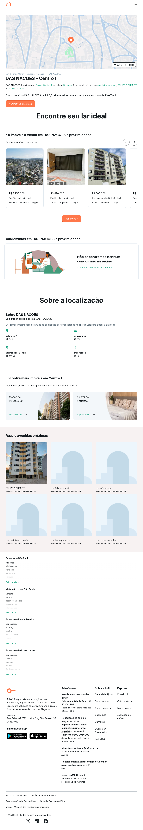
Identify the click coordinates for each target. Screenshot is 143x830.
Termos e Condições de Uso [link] (21, 801)
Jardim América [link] (13, 669)
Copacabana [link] (11, 624)
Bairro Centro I (44, 85)
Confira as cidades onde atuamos (94, 267)
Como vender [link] (102, 701)
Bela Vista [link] (10, 573)
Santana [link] (9, 594)
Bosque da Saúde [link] (14, 601)
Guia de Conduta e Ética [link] (52, 801)
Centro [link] (9, 631)
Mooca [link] (9, 597)
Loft (7, 74)
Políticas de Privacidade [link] (44, 795)
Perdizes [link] (10, 570)
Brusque (31, 74)
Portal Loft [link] (122, 694)
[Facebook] (46, 821)
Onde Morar (18, 74)
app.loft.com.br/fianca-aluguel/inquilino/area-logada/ (74, 728)
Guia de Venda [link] (125, 701)
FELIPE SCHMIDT (127, 85)
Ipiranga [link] (9, 662)
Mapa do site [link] (124, 708)
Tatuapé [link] (9, 577)
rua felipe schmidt (106, 85)
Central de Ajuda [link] (104, 694)
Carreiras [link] (100, 721)
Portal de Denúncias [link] (16, 795)
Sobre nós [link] (100, 715)
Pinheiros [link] (10, 563)
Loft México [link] (101, 739)
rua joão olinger (16, 88)
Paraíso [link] (9, 665)
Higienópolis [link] (11, 604)
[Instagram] (28, 821)
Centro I (41, 74)
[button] (71, 42)
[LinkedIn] (37, 821)
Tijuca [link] (8, 638)
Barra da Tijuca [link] (13, 634)
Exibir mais (13, 582)
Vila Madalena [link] (12, 608)
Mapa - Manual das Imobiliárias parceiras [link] (27, 807)
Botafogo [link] (10, 627)
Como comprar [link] (103, 708)
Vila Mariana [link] (11, 566)
